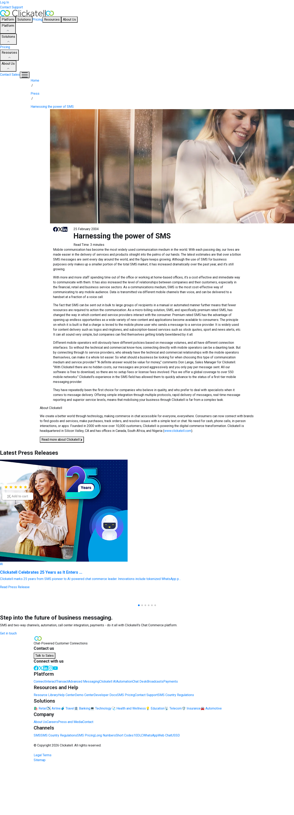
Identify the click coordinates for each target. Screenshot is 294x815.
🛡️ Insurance (191, 708)
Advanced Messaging (83, 681)
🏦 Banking (82, 708)
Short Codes (125, 735)
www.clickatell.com (177, 431)
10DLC (138, 735)
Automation (124, 681)
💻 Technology (100, 708)
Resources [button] (52, 19)
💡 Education (155, 708)
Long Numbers (105, 735)
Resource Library (46, 695)
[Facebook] (36, 668)
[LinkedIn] (45, 668)
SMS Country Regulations (176, 695)
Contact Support (11, 7)
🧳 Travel (67, 708)
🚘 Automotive (211, 708)
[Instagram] (50, 668)
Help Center (66, 695)
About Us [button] (69, 19)
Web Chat (165, 735)
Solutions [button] (24, 19)
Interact (50, 681)
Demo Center (84, 695)
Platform (8, 28)
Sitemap (40, 760)
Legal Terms (42, 755)
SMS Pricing (126, 695)
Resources (9, 55)
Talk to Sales (44, 656)
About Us (8, 66)
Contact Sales (10, 75)
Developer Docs (105, 695)
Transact (62, 681)
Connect (39, 681)
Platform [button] (8, 19)
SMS (37, 735)
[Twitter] (41, 668)
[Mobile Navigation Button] (24, 75)
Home (35, 80)
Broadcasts (155, 681)
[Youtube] (55, 668)
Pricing (37, 19)
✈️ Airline (54, 708)
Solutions (8, 39)
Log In (4, 2)
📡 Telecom (173, 708)
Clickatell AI (107, 681)
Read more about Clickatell (61, 440)
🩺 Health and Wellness (128, 708)
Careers (52, 722)
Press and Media (70, 722)
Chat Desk (139, 681)
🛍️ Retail (40, 708)
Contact (87, 722)
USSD (176, 735)
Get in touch (8, 633)
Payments (170, 681)
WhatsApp (150, 735)
